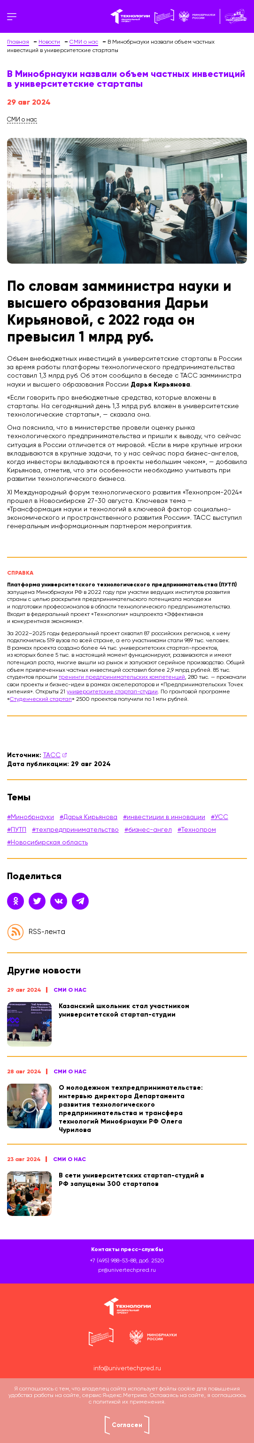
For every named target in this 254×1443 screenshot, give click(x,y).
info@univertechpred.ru (127, 1369)
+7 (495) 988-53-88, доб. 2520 (127, 1261)
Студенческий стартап (41, 699)
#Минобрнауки (30, 817)
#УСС (219, 817)
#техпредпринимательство (75, 830)
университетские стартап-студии (112, 692)
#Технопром (196, 830)
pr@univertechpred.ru (127, 1270)
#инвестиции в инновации (164, 817)
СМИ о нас (70, 990)
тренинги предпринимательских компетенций (122, 677)
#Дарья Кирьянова (88, 817)
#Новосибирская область (47, 842)
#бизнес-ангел (148, 830)
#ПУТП (16, 830)
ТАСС (52, 755)
